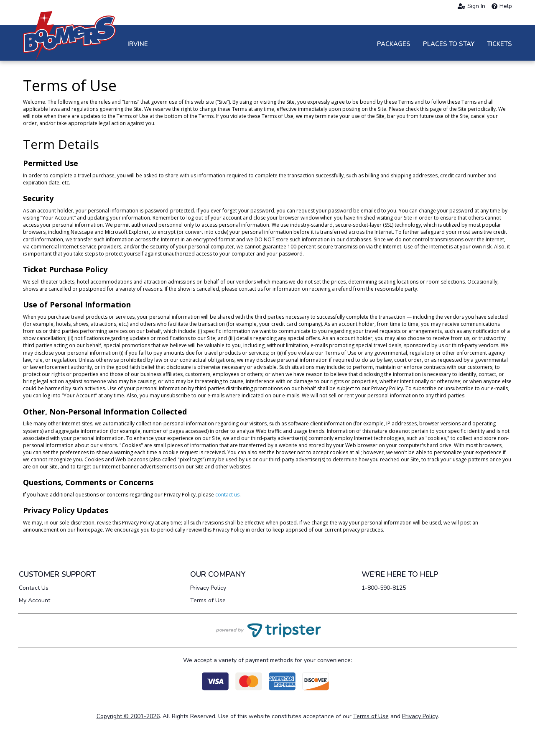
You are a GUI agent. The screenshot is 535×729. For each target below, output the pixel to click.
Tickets (499, 44)
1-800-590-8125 (384, 588)
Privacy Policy (208, 588)
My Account (34, 600)
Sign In (471, 6)
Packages (393, 44)
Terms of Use (208, 600)
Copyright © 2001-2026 (128, 716)
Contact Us (33, 588)
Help (502, 6)
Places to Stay (448, 44)
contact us (227, 494)
